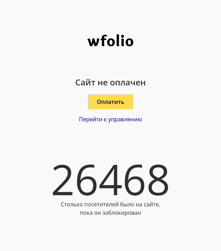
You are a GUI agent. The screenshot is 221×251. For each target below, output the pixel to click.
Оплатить (110, 102)
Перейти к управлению (110, 119)
